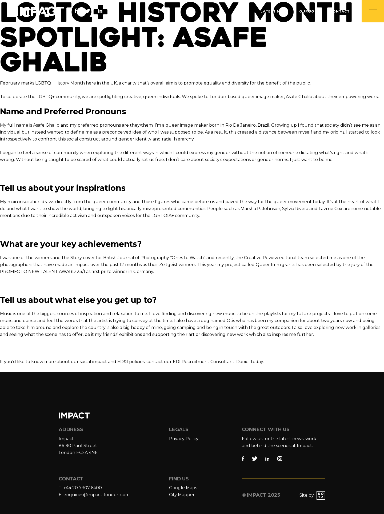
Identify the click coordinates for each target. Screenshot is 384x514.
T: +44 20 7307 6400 (80, 487)
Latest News (275, 11)
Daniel (243, 361)
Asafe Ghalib (46, 125)
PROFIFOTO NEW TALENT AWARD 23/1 (42, 271)
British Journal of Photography (136, 257)
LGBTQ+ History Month (60, 83)
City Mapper (182, 494)
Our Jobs (309, 11)
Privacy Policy (183, 438)
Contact (340, 11)
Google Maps (183, 487)
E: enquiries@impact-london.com (94, 494)
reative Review (262, 257)
